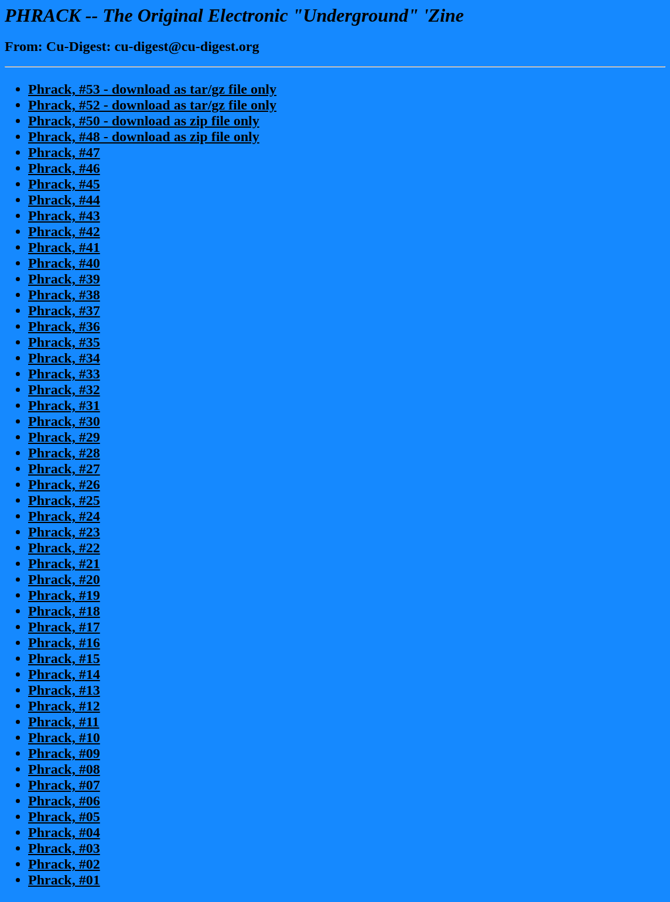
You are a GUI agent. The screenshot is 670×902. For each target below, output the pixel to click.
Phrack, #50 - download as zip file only (143, 120)
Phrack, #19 (64, 595)
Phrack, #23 (64, 531)
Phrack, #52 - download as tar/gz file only (152, 104)
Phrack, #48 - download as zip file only (143, 136)
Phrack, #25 (64, 500)
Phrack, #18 (64, 611)
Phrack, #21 (64, 563)
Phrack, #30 (64, 421)
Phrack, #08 (64, 769)
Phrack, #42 (64, 231)
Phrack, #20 (64, 579)
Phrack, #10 (64, 737)
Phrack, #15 (64, 658)
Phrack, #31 (64, 405)
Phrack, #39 (64, 278)
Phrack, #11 (63, 721)
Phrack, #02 (64, 864)
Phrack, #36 (64, 326)
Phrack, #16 (64, 642)
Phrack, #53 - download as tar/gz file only (152, 89)
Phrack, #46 (64, 168)
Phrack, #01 (64, 879)
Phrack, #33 (64, 373)
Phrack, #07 (64, 784)
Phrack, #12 (64, 705)
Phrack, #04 (64, 832)
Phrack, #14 (64, 674)
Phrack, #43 (64, 215)
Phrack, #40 (64, 263)
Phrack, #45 (64, 184)
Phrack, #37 (64, 310)
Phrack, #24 (64, 516)
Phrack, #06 (64, 800)
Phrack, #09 (64, 753)
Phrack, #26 (64, 484)
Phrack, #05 (64, 816)
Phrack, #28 (64, 452)
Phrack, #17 (64, 626)
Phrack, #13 (64, 690)
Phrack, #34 (64, 357)
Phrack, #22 (64, 547)
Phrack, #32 (64, 389)
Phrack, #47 (64, 152)
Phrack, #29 (64, 437)
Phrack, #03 (64, 848)
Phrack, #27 (64, 468)
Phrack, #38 (64, 294)
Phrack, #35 (64, 342)
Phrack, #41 (64, 247)
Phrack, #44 (64, 199)
